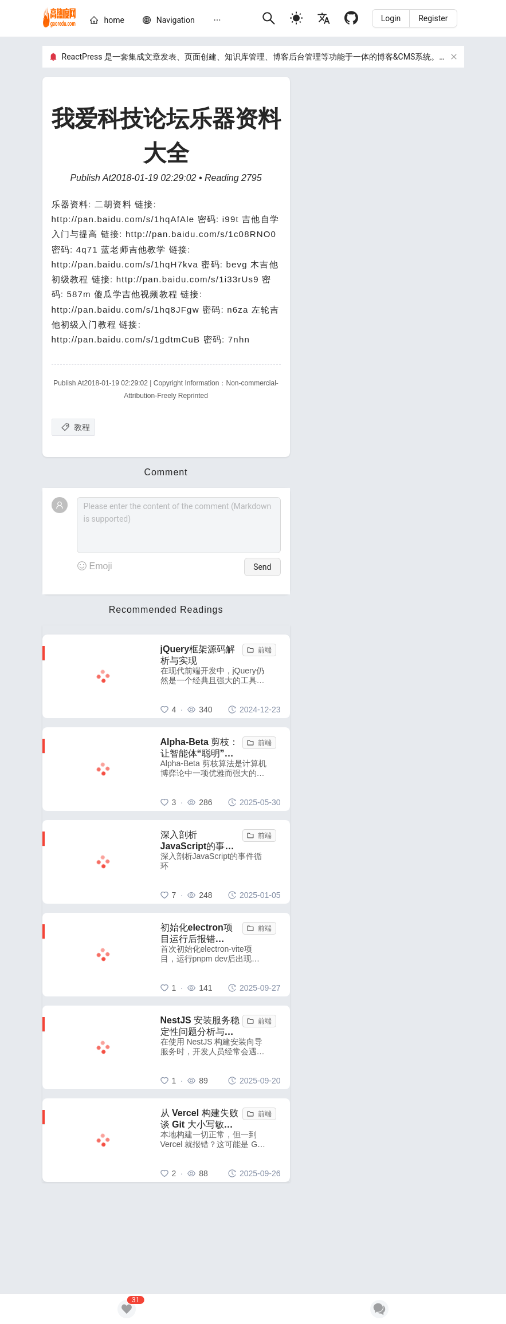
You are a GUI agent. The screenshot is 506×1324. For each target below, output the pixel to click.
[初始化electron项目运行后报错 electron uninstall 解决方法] (220, 954)
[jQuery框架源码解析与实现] (220, 676)
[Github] (351, 18)
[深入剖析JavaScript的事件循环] (220, 862)
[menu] (171, 22)
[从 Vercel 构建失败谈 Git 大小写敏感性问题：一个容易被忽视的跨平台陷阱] (220, 1140)
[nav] (175, 20)
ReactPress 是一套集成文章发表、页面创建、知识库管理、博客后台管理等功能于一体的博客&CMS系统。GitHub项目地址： (283, 56)
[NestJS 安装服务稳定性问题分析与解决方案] (220, 1047)
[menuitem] (107, 22)
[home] (59, 18)
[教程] (73, 427)
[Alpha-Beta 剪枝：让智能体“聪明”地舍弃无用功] (220, 769)
